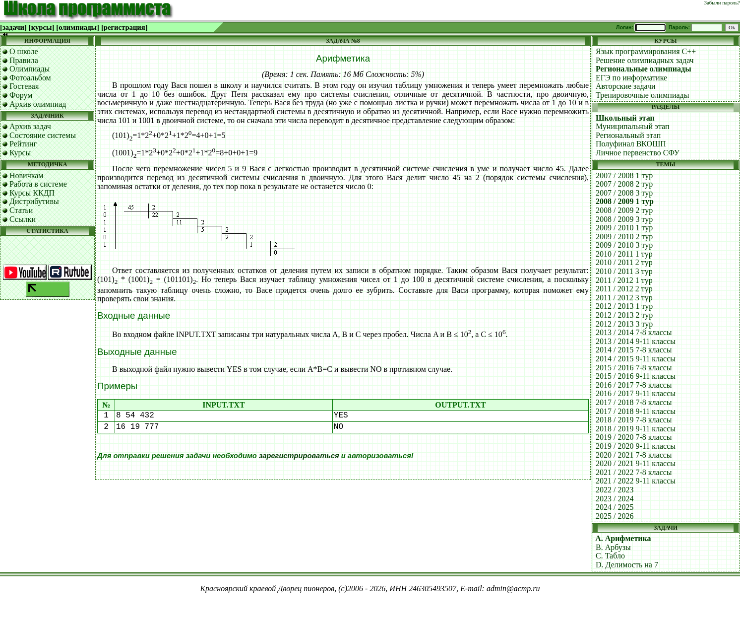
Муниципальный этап (633, 126)
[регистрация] (124, 27)
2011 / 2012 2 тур (624, 288)
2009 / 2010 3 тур (624, 245)
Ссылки (22, 219)
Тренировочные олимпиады (642, 95)
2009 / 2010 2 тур (624, 236)
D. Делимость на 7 (627, 564)
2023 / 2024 (614, 498)
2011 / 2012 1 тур (624, 280)
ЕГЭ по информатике (631, 77)
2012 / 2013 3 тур (624, 324)
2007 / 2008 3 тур (624, 193)
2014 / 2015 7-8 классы (634, 349)
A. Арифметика (623, 538)
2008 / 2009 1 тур (625, 201)
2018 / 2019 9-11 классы (636, 428)
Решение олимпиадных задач (645, 60)
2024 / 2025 (614, 507)
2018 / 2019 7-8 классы (634, 419)
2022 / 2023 (614, 489)
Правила (23, 60)
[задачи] (13, 27)
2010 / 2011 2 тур (624, 262)
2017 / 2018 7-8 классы (634, 402)
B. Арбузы (613, 547)
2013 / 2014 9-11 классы (636, 341)
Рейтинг (23, 143)
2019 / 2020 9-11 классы (636, 446)
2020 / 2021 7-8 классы (634, 455)
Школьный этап (625, 118)
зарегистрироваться (299, 456)
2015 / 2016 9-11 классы (636, 376)
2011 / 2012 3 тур (624, 297)
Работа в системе (38, 184)
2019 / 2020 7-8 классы (634, 437)
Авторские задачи (626, 86)
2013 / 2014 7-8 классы (634, 332)
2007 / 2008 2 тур (624, 184)
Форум (20, 95)
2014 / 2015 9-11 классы (636, 358)
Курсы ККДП (32, 193)
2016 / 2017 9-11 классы (636, 393)
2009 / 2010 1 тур (624, 227)
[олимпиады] (77, 27)
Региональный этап (628, 135)
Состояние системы (42, 135)
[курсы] (41, 27)
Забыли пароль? (722, 2)
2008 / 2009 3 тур (624, 219)
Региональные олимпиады (643, 69)
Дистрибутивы (34, 201)
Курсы (20, 152)
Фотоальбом (30, 77)
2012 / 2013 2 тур (624, 315)
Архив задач (30, 126)
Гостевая (24, 86)
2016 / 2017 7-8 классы (634, 385)
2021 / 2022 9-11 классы (636, 481)
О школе (23, 51)
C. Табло (610, 555)
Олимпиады (29, 69)
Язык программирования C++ (646, 51)
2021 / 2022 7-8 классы (634, 472)
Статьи (21, 210)
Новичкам (26, 175)
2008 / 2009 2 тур (624, 210)
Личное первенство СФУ (637, 152)
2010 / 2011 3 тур (624, 271)
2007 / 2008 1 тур (624, 175)
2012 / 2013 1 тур (624, 306)
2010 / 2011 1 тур (624, 254)
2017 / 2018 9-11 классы (636, 411)
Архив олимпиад (37, 104)
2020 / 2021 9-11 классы (636, 463)
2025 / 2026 (614, 516)
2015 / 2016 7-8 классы (634, 367)
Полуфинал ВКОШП (631, 143)
